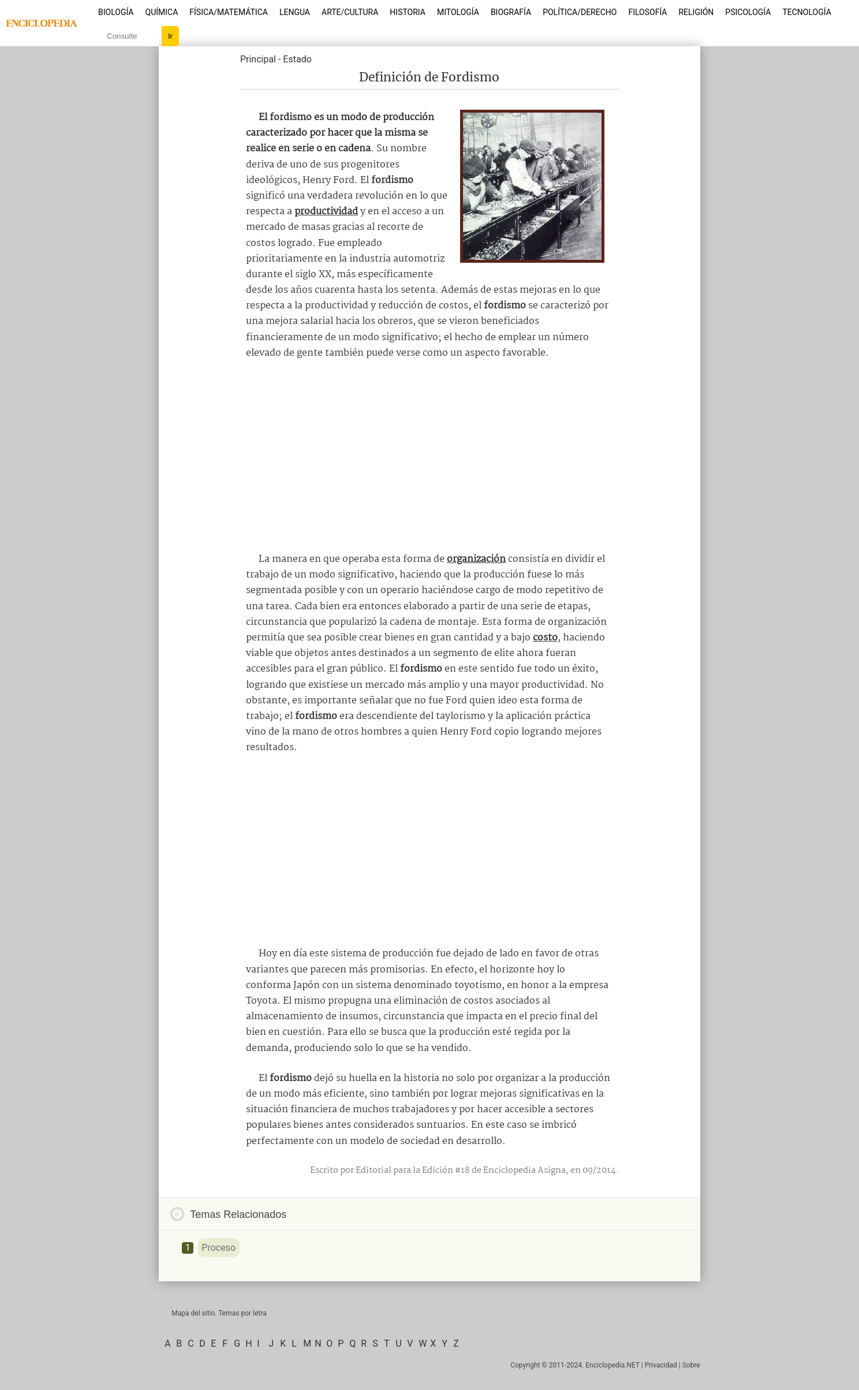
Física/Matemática (228, 12)
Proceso (218, 1247)
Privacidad (661, 1365)
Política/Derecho (580, 12)
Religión (696, 12)
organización (476, 559)
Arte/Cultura (350, 12)
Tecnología (806, 12)
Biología (116, 12)
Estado (297, 59)
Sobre (691, 1365)
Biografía (511, 12)
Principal (258, 59)
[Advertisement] (429, 456)
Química (161, 12)
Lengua (294, 12)
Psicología (748, 12)
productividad (326, 211)
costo (545, 638)
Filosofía (647, 12)
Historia (407, 12)
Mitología (458, 12)
